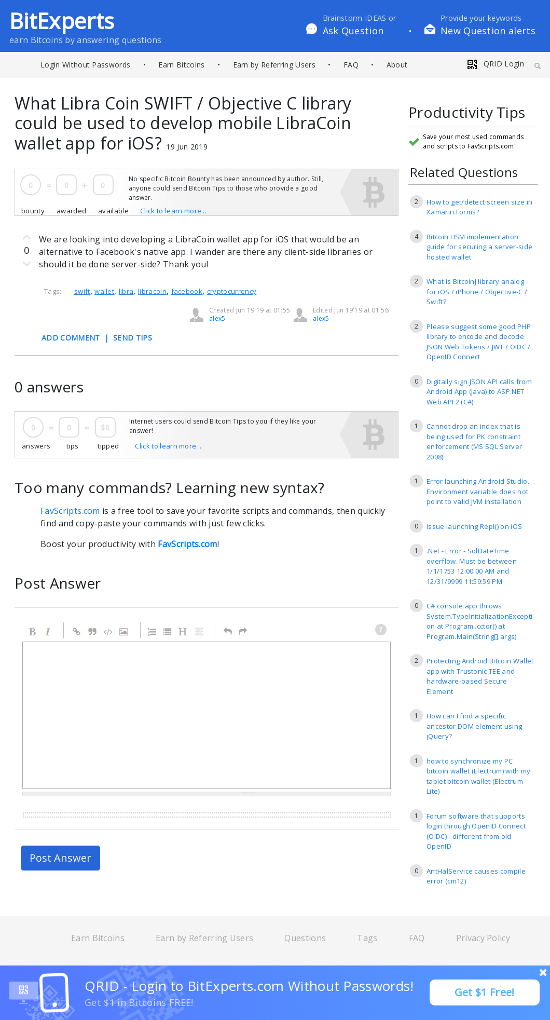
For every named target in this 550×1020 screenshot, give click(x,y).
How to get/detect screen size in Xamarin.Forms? (479, 207)
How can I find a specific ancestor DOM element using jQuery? (474, 726)
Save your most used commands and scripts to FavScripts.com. (473, 141)
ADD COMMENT (71, 338)
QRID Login (495, 64)
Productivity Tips (466, 113)
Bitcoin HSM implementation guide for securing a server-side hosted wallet (479, 247)
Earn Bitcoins (181, 65)
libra (126, 291)
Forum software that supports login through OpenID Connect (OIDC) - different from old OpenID (476, 831)
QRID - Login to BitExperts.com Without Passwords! (249, 985)
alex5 (321, 318)
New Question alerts (488, 30)
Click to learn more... (173, 210)
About (397, 65)
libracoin (152, 291)
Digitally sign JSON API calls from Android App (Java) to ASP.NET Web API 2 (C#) (479, 391)
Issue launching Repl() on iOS (474, 526)
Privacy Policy (483, 938)
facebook (187, 291)
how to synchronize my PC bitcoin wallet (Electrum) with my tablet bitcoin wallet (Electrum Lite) (479, 776)
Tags (367, 938)
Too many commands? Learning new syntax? (169, 487)
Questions (305, 938)
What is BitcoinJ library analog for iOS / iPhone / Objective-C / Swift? (477, 291)
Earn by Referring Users (274, 65)
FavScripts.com (70, 510)
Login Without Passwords (85, 65)
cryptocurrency (231, 291)
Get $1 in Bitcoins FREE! (139, 1002)
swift (82, 291)
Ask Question (353, 30)
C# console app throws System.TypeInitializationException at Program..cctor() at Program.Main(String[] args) (479, 621)
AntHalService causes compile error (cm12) (476, 876)
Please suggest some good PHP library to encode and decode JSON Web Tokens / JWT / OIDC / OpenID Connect (479, 342)
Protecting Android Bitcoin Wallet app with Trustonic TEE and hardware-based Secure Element (480, 676)
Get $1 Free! (485, 992)
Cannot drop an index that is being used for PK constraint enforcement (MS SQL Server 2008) (474, 441)
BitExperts (61, 20)
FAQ (351, 65)
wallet (104, 291)
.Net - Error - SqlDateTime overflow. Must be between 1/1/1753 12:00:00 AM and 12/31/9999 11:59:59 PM (472, 566)
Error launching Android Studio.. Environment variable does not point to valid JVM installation (479, 491)
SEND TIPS (132, 338)
